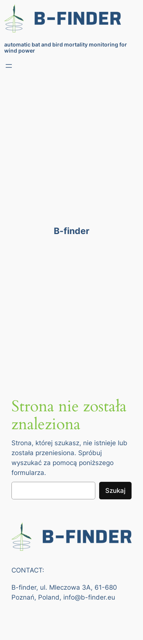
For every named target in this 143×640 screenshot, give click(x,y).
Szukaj (115, 490)
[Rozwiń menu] (8, 66)
